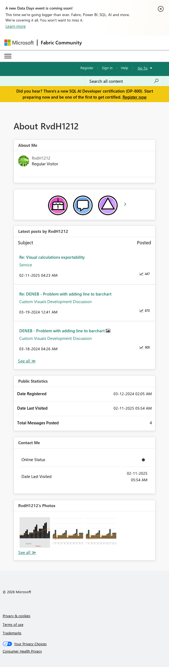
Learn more (15, 26)
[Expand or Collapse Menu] (8, 56)
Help (124, 67)
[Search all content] (124, 81)
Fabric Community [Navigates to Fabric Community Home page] (61, 42)
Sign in (107, 67)
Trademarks (12, 633)
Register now (134, 97)
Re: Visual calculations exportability (52, 257)
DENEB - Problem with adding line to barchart (62, 330)
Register (86, 67)
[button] (35, 532)
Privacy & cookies (16, 615)
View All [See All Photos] (27, 552)
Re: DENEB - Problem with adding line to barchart (65, 294)
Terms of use (13, 624)
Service (25, 264)
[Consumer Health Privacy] (85, 651)
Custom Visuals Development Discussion (55, 301)
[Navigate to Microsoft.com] (19, 42)
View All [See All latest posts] (27, 361)
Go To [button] (143, 68)
